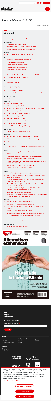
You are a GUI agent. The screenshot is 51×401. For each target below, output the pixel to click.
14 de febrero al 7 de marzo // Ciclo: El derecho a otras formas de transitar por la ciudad (26, 176)
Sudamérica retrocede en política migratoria (20, 126)
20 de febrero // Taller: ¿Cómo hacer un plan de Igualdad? (24, 173)
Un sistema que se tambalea (15, 103)
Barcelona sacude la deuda (15, 88)
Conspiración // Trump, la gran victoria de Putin (21, 165)
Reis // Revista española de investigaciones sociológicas (23, 215)
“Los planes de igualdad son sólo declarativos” (20, 54)
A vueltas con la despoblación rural (17, 226)
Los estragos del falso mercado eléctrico (19, 39)
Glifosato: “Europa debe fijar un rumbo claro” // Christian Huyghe (26, 108)
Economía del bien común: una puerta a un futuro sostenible (25, 93)
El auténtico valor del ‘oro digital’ (17, 44)
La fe (8, 98)
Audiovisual (5, 339)
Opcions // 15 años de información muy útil (19, 201)
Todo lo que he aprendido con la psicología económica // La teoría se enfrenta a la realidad (26, 161)
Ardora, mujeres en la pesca (15, 90)
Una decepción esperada (14, 111)
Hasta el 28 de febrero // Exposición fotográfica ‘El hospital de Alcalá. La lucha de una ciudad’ (25, 184)
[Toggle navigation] (47, 9)
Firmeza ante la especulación (15, 221)
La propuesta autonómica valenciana (18, 77)
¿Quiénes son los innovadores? (16, 118)
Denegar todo (25, 391)
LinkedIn (6, 351)
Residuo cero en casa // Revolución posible (19, 167)
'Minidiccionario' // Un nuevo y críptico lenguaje (21, 46)
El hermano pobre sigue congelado (17, 64)
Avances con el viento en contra (16, 69)
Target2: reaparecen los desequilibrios (18, 131)
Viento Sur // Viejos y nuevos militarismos (19, 210)
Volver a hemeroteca (43, 25)
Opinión (37, 339)
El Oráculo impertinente (8, 342)
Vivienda (37, 340)
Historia (20, 340)
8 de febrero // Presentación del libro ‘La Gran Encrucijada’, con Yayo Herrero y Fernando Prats (25, 180)
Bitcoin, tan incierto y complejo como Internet (21, 49)
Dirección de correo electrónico (11, 323)
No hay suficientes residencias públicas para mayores (23, 136)
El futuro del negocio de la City (16, 106)
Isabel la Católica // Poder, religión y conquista (20, 158)
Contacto (41, 3)
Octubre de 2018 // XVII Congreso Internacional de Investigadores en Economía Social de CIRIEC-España (27, 195)
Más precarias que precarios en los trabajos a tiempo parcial (24, 139)
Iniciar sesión (38, 3)
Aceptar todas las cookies (24, 396)
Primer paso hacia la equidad (15, 62)
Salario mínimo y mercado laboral (17, 67)
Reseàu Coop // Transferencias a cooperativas (20, 204)
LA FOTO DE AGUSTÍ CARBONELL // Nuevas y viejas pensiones (25, 146)
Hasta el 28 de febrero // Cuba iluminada (19, 192)
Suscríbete (46, 3)
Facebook (6, 349)
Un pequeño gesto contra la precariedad (19, 59)
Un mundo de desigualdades (15, 116)
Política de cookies (21, 381)
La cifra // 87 (10, 141)
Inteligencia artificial (23, 339)
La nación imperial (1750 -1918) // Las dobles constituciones (24, 156)
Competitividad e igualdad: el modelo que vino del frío (23, 75)
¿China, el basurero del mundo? (16, 121)
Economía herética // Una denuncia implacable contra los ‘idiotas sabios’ (26, 152)
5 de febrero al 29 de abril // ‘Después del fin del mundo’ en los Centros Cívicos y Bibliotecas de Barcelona (25, 188)
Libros (20, 342)
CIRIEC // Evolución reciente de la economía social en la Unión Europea (25, 207)
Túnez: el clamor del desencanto (16, 123)
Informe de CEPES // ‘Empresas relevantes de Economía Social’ (25, 213)
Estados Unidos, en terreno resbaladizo (18, 113)
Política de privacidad (8, 381)
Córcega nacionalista (13, 82)
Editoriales (5, 340)
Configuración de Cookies (24, 386)
